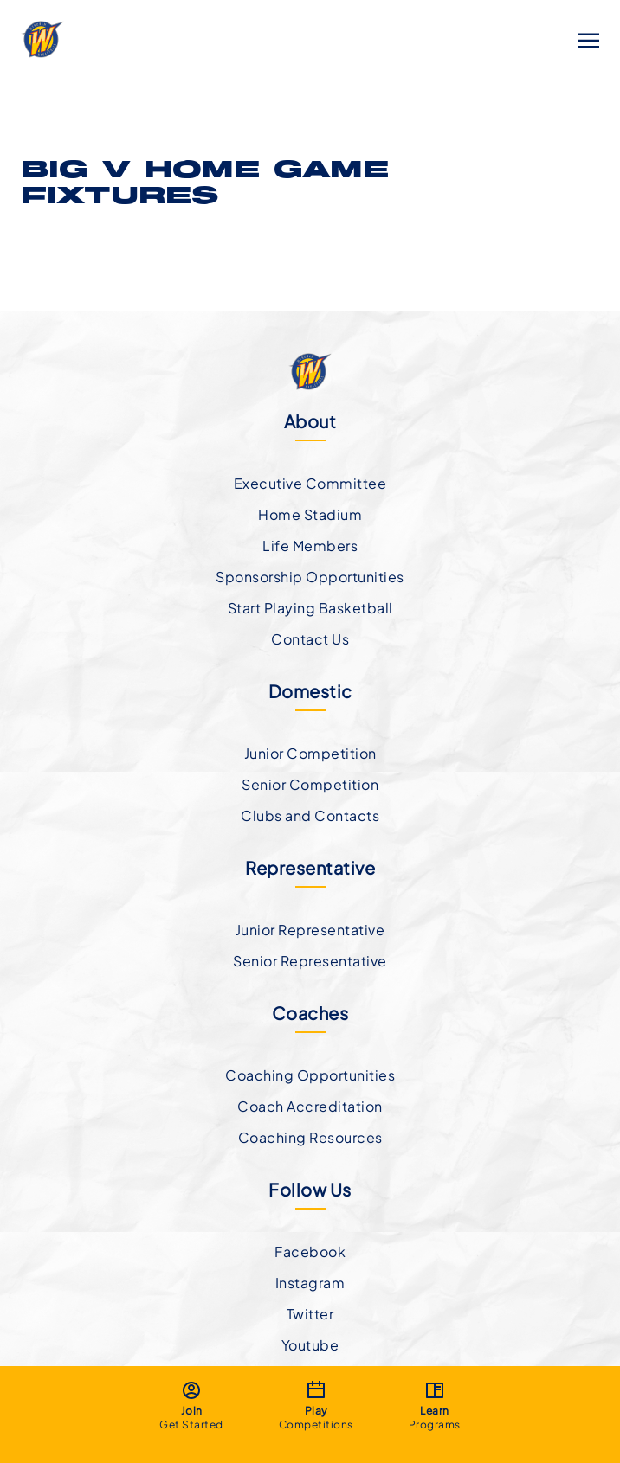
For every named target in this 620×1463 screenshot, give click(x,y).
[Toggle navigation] (588, 38)
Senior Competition (310, 784)
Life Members (310, 545)
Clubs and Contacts (310, 815)
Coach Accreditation (310, 1106)
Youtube (310, 1345)
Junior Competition (310, 753)
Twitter (310, 1314)
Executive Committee (310, 483)
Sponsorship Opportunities (310, 577)
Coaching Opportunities (310, 1075)
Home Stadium (310, 514)
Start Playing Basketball (310, 608)
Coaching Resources (310, 1137)
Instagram (310, 1283)
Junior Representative (310, 930)
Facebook (310, 1251)
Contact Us (310, 639)
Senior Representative (310, 961)
